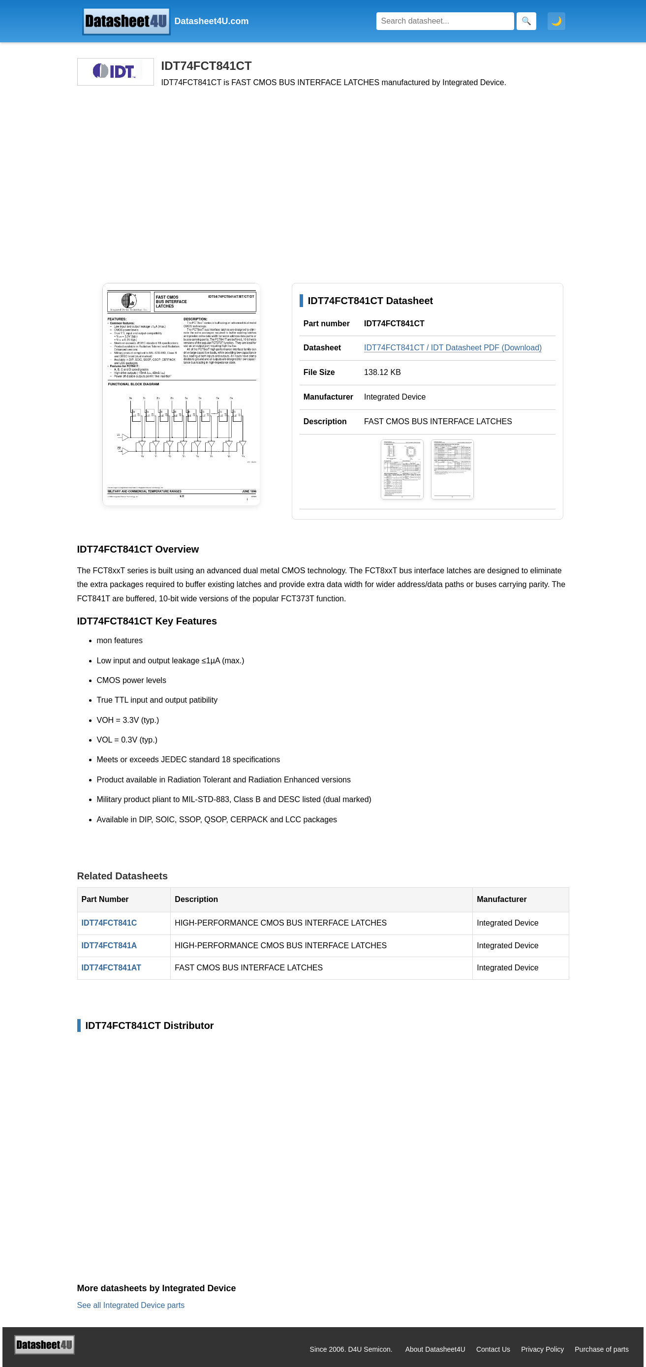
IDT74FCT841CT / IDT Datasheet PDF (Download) (453, 347)
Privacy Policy (542, 1349)
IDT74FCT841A (109, 945)
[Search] (445, 21)
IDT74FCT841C (109, 923)
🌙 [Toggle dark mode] (556, 21)
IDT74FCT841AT (112, 967)
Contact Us (493, 1349)
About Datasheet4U (435, 1349)
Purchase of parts (602, 1349)
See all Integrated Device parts (131, 1305)
